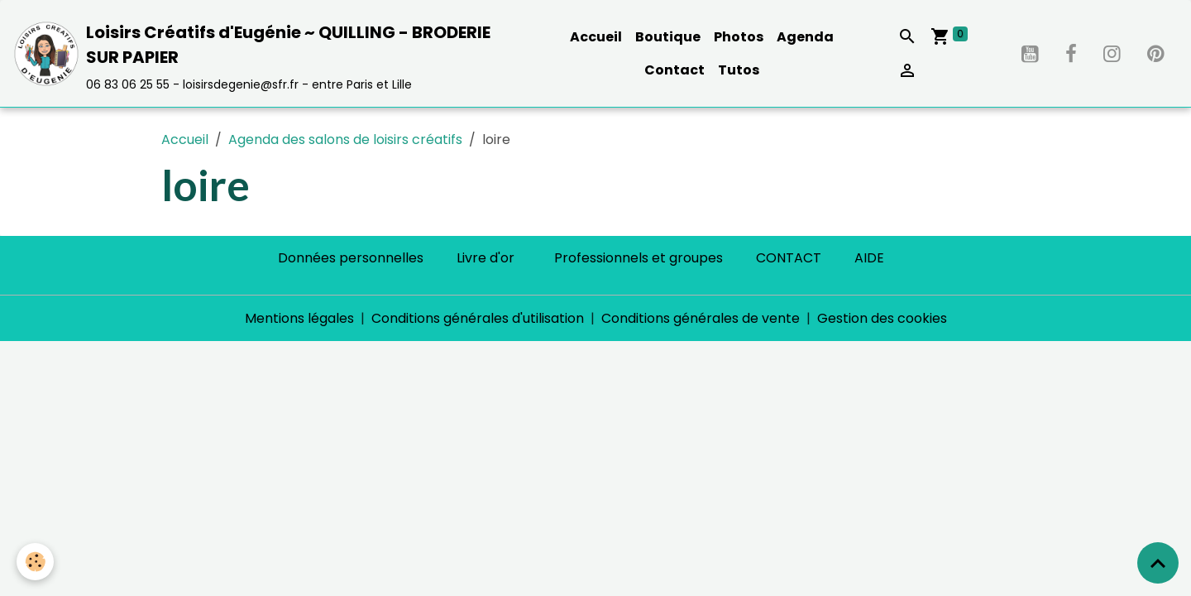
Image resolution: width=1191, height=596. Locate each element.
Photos (738, 36)
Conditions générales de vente (700, 318)
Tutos (738, 69)
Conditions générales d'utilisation (477, 318)
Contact (674, 69)
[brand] (266, 53)
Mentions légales (299, 318)
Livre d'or (485, 257)
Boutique (668, 36)
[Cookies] (35, 561)
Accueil (596, 36)
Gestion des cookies (882, 318)
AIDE (869, 257)
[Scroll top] (1158, 563)
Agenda (805, 36)
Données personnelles (350, 257)
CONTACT (788, 257)
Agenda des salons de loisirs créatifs (345, 139)
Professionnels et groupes (638, 257)
